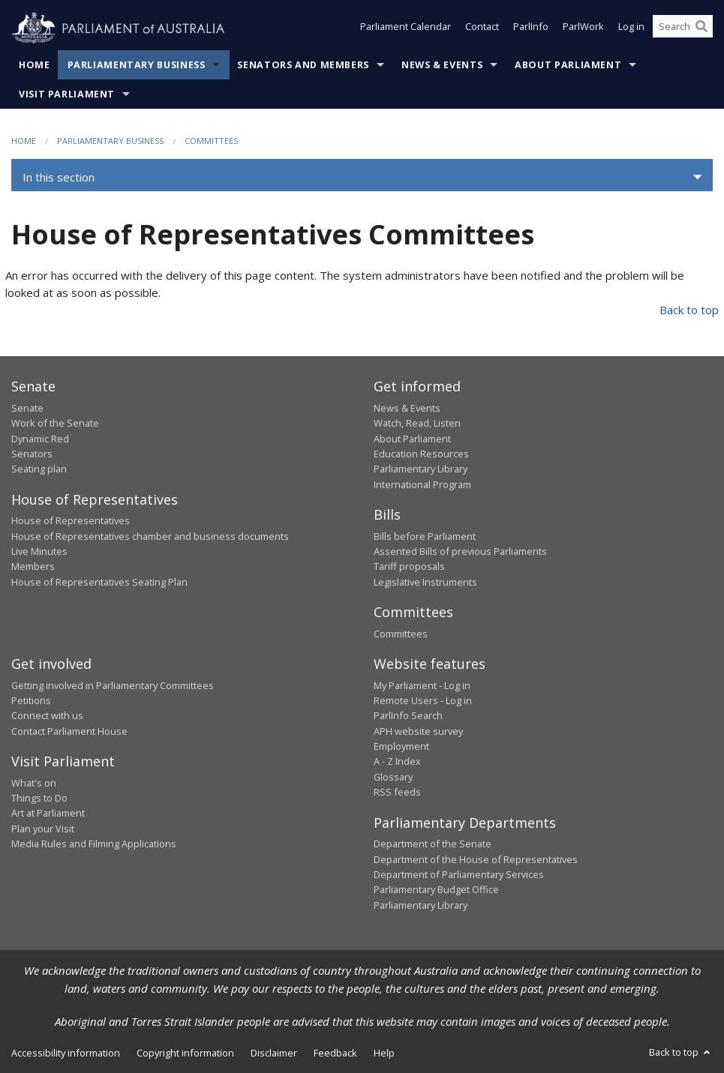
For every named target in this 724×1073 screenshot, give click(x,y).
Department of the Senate (432, 843)
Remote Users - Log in (423, 700)
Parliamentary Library (420, 468)
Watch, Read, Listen (417, 423)
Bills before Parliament (425, 536)
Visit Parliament (67, 94)
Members (33, 566)
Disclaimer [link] (274, 1053)
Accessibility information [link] (65, 1053)
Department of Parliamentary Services (459, 874)
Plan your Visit (42, 828)
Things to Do (39, 798)
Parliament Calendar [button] (405, 28)
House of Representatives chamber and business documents (150, 536)
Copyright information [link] (185, 1053)
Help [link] (384, 1053)
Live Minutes (39, 551)
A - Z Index (397, 761)
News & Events (441, 64)
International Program (422, 484)
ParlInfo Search (408, 715)
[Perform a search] (701, 28)
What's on (33, 783)
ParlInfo (530, 28)
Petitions (31, 700)
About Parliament (568, 64)
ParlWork (583, 28)
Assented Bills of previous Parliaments (460, 551)
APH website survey (418, 731)
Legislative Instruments (425, 582)
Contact (482, 28)
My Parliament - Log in (422, 685)
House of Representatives (70, 520)
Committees (211, 140)
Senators (32, 453)
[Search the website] (683, 28)
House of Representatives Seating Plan (99, 582)
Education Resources (421, 453)
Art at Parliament (48, 813)
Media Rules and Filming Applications (93, 843)
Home (34, 64)
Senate (27, 408)
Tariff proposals (409, 566)
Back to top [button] (681, 1052)
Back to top (689, 309)
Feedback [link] (335, 1053)
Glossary (393, 777)
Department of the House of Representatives (476, 859)
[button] (362, 177)
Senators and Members (303, 64)
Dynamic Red (40, 438)
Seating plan (39, 468)
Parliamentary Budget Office (436, 889)
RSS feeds (397, 792)
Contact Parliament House (69, 731)
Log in (631, 28)
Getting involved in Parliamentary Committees (112, 685)
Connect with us (47, 715)
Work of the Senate (55, 423)
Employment (401, 746)
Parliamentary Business (137, 64)
